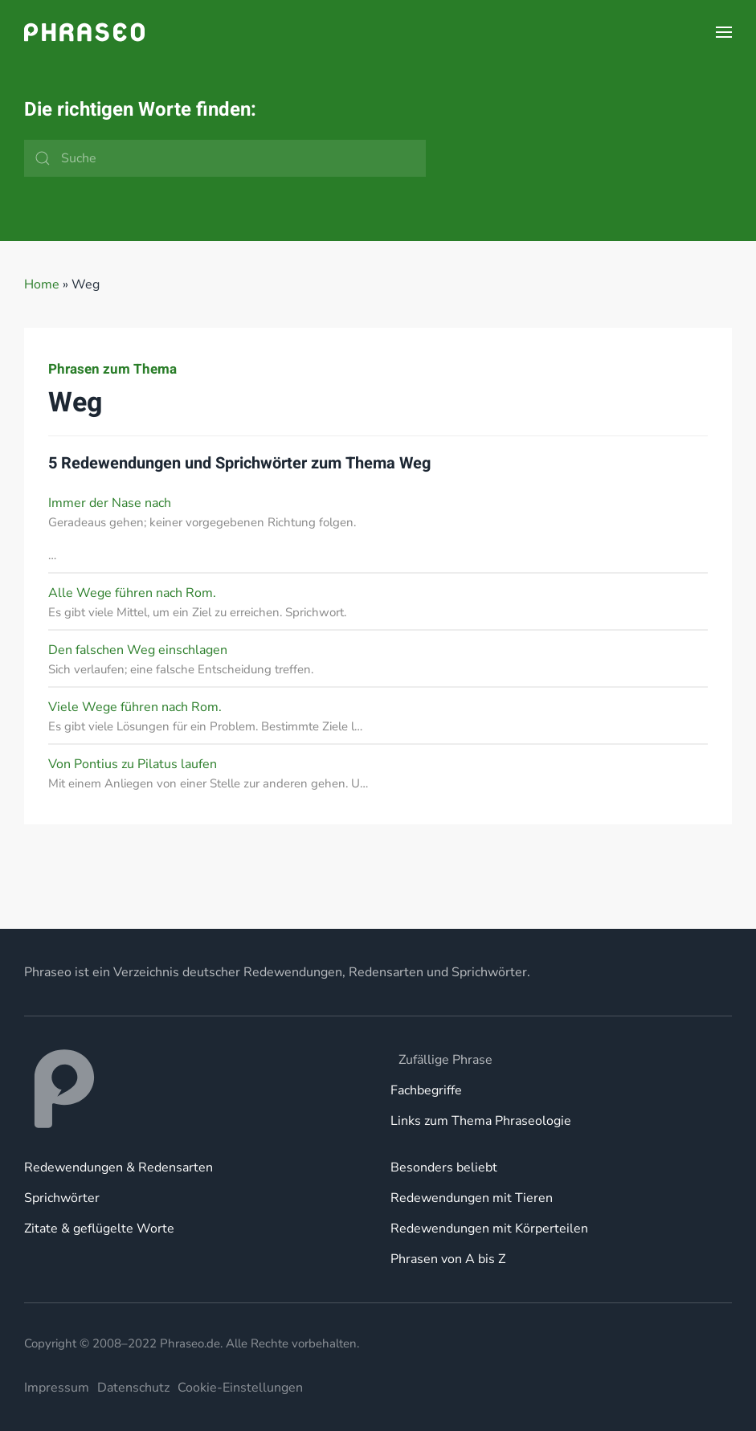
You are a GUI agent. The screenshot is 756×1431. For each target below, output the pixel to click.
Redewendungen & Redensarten (118, 1167)
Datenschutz (133, 1387)
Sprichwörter (62, 1198)
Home (41, 284)
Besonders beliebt (443, 1167)
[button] (724, 32)
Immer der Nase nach (109, 503)
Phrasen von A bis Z (447, 1259)
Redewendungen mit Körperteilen (489, 1228)
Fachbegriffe (426, 1090)
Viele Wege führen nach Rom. (135, 707)
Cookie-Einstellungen (240, 1387)
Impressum (56, 1387)
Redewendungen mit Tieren (471, 1198)
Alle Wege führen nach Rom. (132, 593)
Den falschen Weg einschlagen (137, 650)
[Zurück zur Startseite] (84, 32)
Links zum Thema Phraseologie (480, 1121)
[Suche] (225, 158)
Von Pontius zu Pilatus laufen (132, 764)
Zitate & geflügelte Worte (99, 1228)
